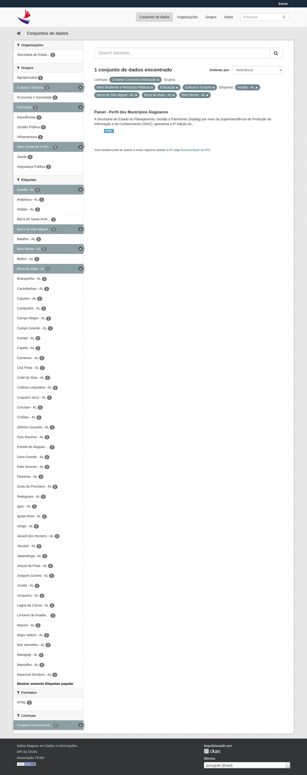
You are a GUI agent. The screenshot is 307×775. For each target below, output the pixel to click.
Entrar (283, 4)
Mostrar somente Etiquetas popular (45, 684)
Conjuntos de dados (155, 17)
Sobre (228, 17)
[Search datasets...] (182, 53)
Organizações (187, 17)
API (170, 150)
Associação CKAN (30, 758)
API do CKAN (27, 752)
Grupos (211, 17)
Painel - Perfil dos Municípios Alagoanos (131, 112)
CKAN (212, 751)
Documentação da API (195, 150)
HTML (108, 130)
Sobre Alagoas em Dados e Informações (47, 746)
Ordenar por (219, 70)
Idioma (209, 758)
